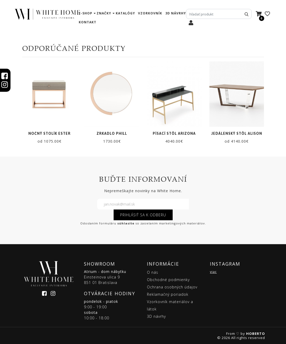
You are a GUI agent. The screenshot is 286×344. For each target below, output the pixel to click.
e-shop (85, 13)
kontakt (87, 22)
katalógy (125, 13)
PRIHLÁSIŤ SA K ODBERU (143, 214)
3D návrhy (175, 13)
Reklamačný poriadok (167, 294)
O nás (152, 272)
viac (213, 272)
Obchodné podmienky (168, 279)
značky (104, 13)
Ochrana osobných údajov (172, 286)
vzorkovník (150, 13)
